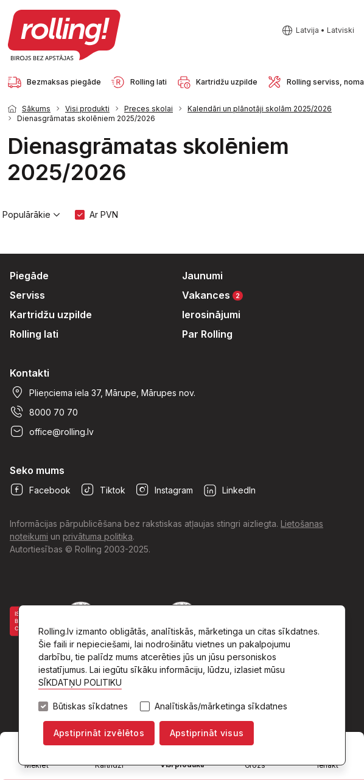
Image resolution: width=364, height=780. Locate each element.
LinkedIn (229, 489)
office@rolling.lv (52, 431)
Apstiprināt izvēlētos (99, 733)
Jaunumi (202, 276)
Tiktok (102, 489)
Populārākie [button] (31, 215)
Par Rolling (207, 334)
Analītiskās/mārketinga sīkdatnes (221, 706)
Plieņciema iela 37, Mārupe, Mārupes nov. (102, 392)
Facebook (40, 489)
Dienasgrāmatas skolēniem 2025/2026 (86, 118)
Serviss (27, 295)
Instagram (164, 489)
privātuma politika (98, 536)
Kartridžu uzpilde (51, 314)
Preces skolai (148, 108)
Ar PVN (103, 214)
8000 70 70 (44, 412)
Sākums (36, 108)
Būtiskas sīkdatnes (90, 706)
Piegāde (29, 276)
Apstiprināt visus (206, 733)
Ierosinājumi (211, 314)
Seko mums (37, 470)
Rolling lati (34, 334)
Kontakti (29, 373)
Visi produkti (87, 108)
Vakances (212, 295)
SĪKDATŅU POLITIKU (80, 682)
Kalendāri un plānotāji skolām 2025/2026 (259, 108)
